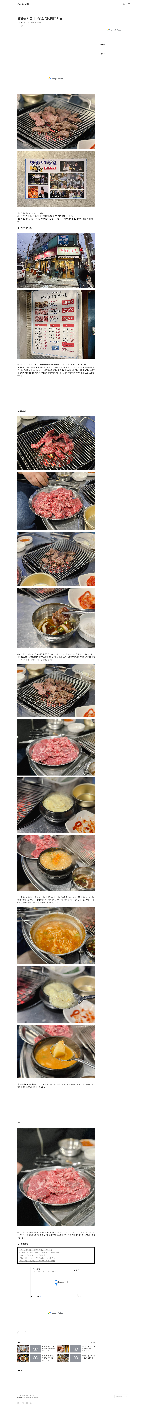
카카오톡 (28, 1395)
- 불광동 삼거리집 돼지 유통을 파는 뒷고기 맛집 (35, 1250)
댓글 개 (19, 1370)
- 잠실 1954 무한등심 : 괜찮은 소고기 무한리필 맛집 (37, 1258)
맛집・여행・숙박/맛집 (23, 22)
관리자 (33, 1395)
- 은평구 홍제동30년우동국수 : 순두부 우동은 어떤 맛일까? (39, 1252)
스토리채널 (22, 1395)
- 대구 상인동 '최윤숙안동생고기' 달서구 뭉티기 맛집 (37, 1261)
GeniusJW (23, 4)
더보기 (93, 1343)
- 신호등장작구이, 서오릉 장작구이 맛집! (33, 1255)
